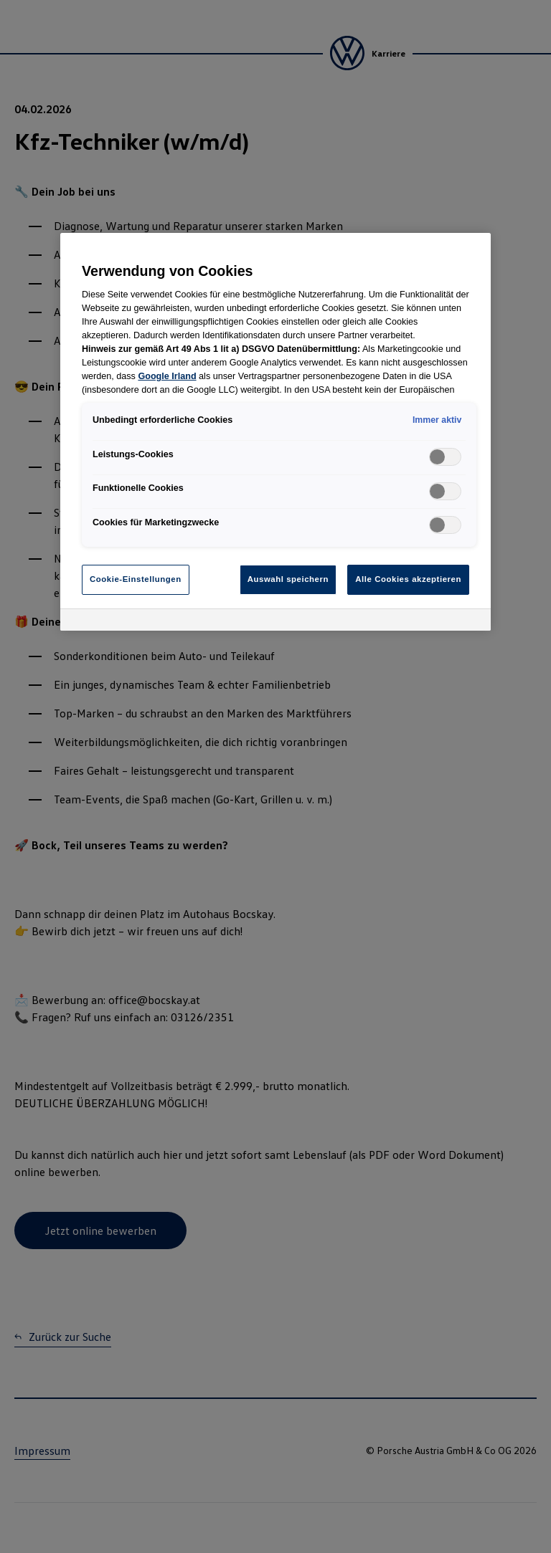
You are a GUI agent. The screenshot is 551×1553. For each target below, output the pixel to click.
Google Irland (167, 376)
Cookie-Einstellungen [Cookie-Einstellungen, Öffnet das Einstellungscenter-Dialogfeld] (136, 579)
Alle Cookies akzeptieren (408, 579)
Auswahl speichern (288, 579)
